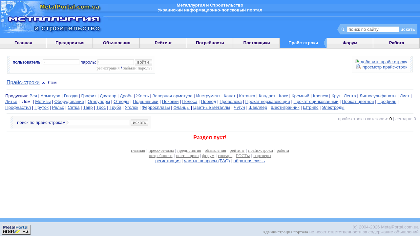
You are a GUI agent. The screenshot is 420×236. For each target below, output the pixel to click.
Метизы (43, 101)
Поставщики (256, 42)
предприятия (189, 150)
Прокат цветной (358, 101)
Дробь (126, 95)
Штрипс (310, 107)
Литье (11, 101)
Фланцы (181, 107)
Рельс (58, 107)
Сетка (73, 107)
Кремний (300, 95)
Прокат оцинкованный (316, 101)
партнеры (262, 155)
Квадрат (267, 95)
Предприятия (69, 42)
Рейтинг (163, 42)
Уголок (131, 107)
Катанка (247, 95)
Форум (350, 42)
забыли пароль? (137, 68)
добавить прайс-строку (381, 61)
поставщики (187, 155)
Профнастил (18, 107)
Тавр (88, 107)
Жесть (142, 95)
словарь (225, 155)
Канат (230, 95)
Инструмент (208, 95)
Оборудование (69, 101)
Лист (405, 95)
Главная (23, 42)
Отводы (121, 101)
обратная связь (249, 160)
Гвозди (71, 95)
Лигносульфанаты (378, 95)
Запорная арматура (173, 95)
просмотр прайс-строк (381, 67)
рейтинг (237, 150)
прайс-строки (260, 150)
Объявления (117, 42)
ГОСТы (243, 155)
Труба (115, 107)
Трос (101, 107)
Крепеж (320, 95)
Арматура (50, 95)
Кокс (283, 95)
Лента (350, 95)
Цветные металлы (211, 107)
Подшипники (145, 101)
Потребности (210, 42)
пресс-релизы (161, 150)
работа (283, 150)
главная (138, 150)
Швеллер (258, 107)
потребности (161, 155)
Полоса (189, 101)
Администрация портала (285, 231)
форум (208, 155)
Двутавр (108, 95)
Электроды (333, 107)
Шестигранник (285, 107)
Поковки (170, 101)
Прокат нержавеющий (267, 101)
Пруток (41, 107)
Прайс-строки (23, 82)
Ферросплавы (156, 107)
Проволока (231, 101)
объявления (215, 150)
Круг (336, 95)
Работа (396, 42)
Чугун (239, 107)
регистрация (107, 68)
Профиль (386, 101)
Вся (33, 95)
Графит (88, 95)
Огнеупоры (99, 101)
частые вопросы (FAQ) (207, 160)
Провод (208, 101)
